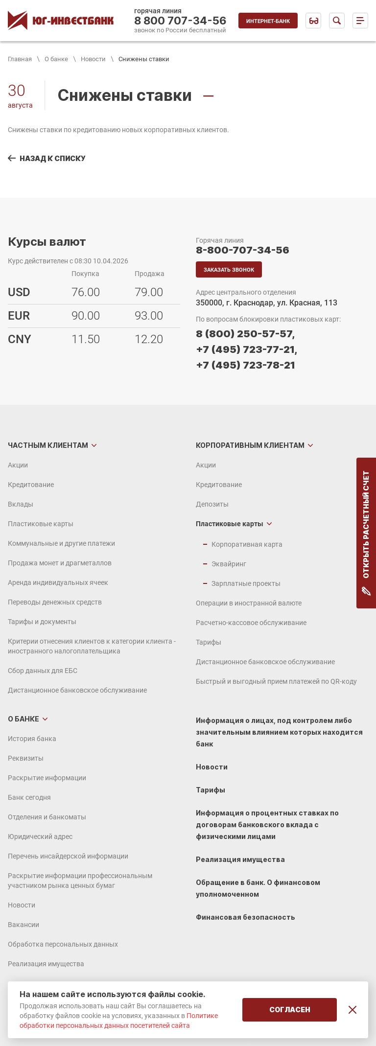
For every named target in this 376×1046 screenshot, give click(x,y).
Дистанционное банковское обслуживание (77, 690)
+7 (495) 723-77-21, (246, 349)
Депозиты (212, 504)
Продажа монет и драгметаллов (60, 563)
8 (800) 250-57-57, (245, 334)
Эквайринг (229, 564)
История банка (32, 739)
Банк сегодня (29, 797)
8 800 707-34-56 (180, 20)
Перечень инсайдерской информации (68, 856)
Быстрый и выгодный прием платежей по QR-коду (276, 681)
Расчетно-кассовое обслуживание (251, 623)
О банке (56, 59)
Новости (93, 59)
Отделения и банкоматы (47, 817)
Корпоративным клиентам (250, 445)
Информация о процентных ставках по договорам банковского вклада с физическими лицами (267, 824)
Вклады (20, 504)
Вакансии (23, 925)
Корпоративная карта (247, 544)
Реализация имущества (46, 964)
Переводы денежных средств (55, 602)
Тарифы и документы (42, 622)
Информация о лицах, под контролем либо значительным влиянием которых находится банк (279, 732)
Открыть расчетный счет (366, 533)
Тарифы (208, 642)
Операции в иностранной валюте (249, 603)
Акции (18, 465)
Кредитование (31, 484)
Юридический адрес (40, 836)
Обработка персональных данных (63, 944)
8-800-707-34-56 (242, 250)
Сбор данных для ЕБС (42, 670)
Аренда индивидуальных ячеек (58, 582)
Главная (20, 59)
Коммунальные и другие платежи (61, 543)
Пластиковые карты (40, 524)
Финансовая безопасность (245, 917)
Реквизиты (26, 758)
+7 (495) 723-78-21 (245, 365)
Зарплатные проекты (246, 583)
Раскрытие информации (47, 778)
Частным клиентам (48, 445)
